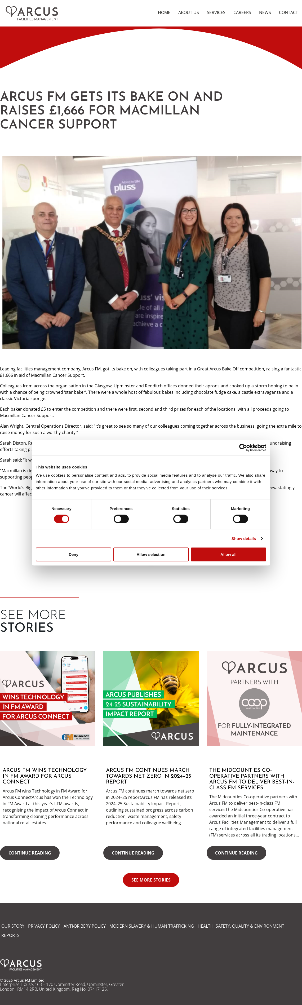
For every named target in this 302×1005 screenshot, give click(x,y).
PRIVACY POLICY (44, 926)
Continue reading (29, 853)
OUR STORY (12, 926)
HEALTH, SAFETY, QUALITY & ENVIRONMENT (241, 926)
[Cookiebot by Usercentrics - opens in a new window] (243, 447)
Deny (73, 554)
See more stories (151, 880)
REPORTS (10, 935)
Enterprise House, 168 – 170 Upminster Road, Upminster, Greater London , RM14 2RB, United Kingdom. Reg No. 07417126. (62, 986)
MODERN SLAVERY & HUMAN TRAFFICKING (151, 926)
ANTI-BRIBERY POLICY (85, 926)
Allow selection (150, 554)
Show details (244, 538)
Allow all (228, 554)
